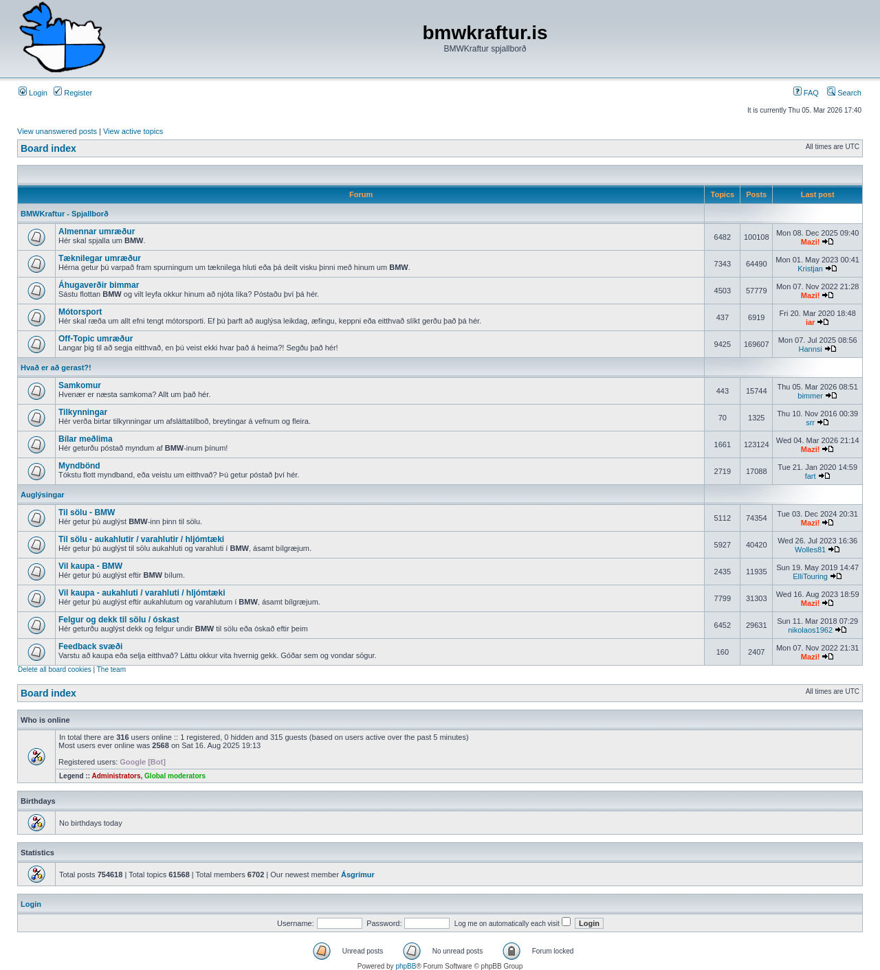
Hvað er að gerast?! (56, 367)
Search (844, 93)
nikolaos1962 (810, 630)
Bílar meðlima (85, 439)
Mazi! (810, 242)
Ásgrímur (358, 874)
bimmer (810, 396)
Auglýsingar (43, 494)
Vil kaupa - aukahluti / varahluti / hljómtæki (142, 593)
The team (111, 669)
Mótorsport (80, 312)
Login (33, 93)
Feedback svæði (90, 646)
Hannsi (810, 349)
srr (810, 422)
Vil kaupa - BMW (90, 566)
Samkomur (79, 385)
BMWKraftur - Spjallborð (65, 214)
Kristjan (810, 268)
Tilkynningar (82, 412)
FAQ (806, 93)
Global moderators (175, 776)
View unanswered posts (57, 131)
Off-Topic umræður (95, 338)
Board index (48, 148)
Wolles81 (810, 549)
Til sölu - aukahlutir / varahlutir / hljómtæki (141, 539)
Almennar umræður (96, 231)
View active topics (133, 131)
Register (73, 93)
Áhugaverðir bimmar (98, 285)
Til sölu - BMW (86, 512)
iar (810, 322)
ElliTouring (810, 576)
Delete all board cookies (54, 669)
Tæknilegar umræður (99, 258)
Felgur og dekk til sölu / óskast (118, 619)
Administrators (115, 776)
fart (810, 476)
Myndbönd (79, 466)
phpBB (405, 966)
